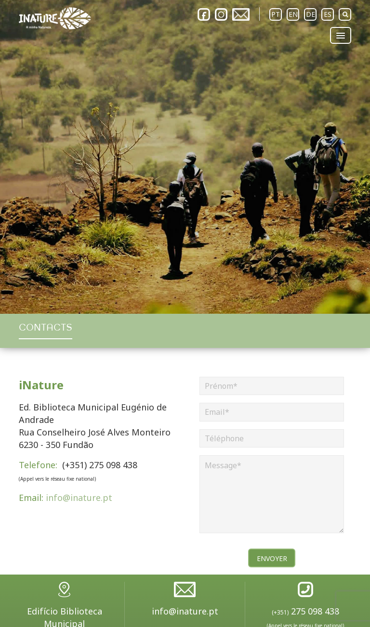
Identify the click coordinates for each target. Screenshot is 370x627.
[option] (185, 157)
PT (275, 14)
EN (293, 14)
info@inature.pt (65, 497)
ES (327, 14)
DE (310, 14)
